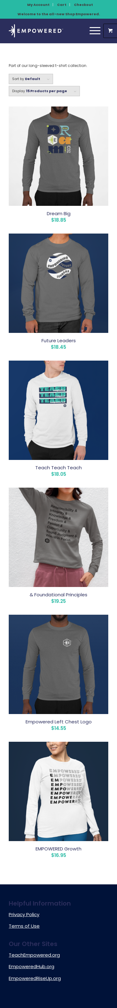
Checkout (83, 4)
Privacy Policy (24, 914)
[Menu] (91, 30)
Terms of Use (24, 926)
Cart (61, 4)
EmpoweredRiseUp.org (35, 978)
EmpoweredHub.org (31, 966)
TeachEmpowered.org (34, 955)
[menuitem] (38, 4)
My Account (38, 4)
